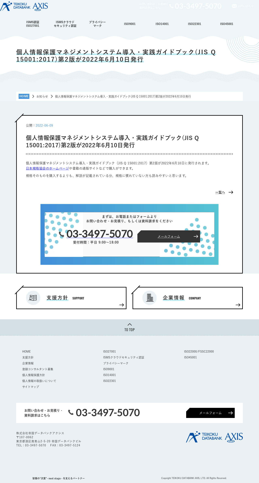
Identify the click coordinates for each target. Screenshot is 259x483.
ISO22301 (194, 23)
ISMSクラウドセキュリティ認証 (65, 24)
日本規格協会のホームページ (47, 168)
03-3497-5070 (36, 445)
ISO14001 (162, 23)
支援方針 (28, 357)
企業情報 (28, 363)
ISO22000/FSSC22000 (199, 351)
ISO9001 (130, 23)
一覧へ (220, 192)
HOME (26, 351)
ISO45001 (226, 23)
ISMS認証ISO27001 (32, 24)
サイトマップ (30, 386)
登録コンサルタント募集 (37, 369)
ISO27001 (109, 351)
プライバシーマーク (97, 24)
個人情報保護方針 (33, 375)
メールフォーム (210, 413)
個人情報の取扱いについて (39, 380)
